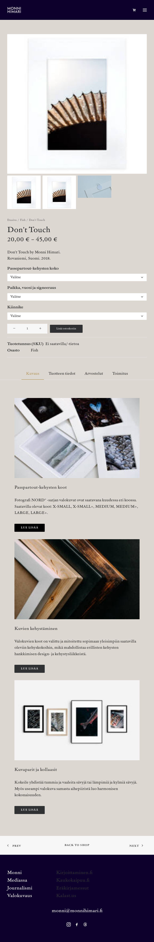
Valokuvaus (19, 896)
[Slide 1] (24, 192)
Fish (22, 220)
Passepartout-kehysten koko (33, 269)
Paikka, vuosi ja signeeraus (31, 288)
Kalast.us (66, 896)
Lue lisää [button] (29, 528)
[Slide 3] (94, 187)
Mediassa (17, 880)
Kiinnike (15, 307)
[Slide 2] (59, 192)
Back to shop (77, 845)
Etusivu (12, 220)
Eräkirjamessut (72, 888)
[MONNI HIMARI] (14, 9)
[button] (145, 10)
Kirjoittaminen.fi (74, 873)
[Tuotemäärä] (27, 329)
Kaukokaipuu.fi (72, 880)
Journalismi (19, 888)
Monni (14, 873)
